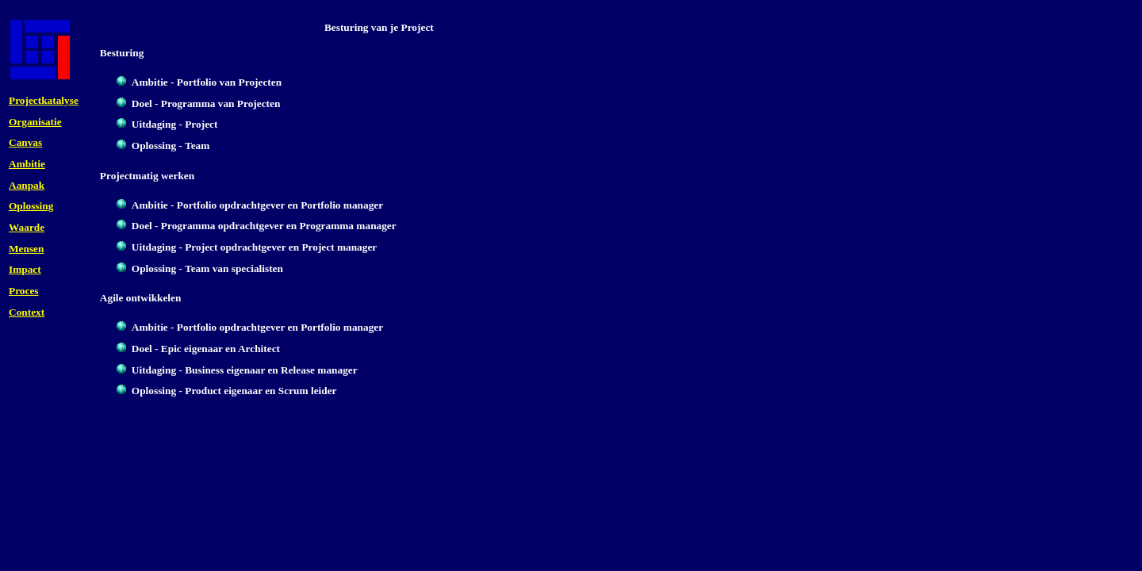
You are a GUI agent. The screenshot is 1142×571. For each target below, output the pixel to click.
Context (26, 312)
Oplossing (31, 206)
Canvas (25, 142)
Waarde (26, 227)
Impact (25, 269)
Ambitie (27, 164)
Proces (24, 291)
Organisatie (35, 122)
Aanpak (26, 185)
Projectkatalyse (44, 100)
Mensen (26, 249)
